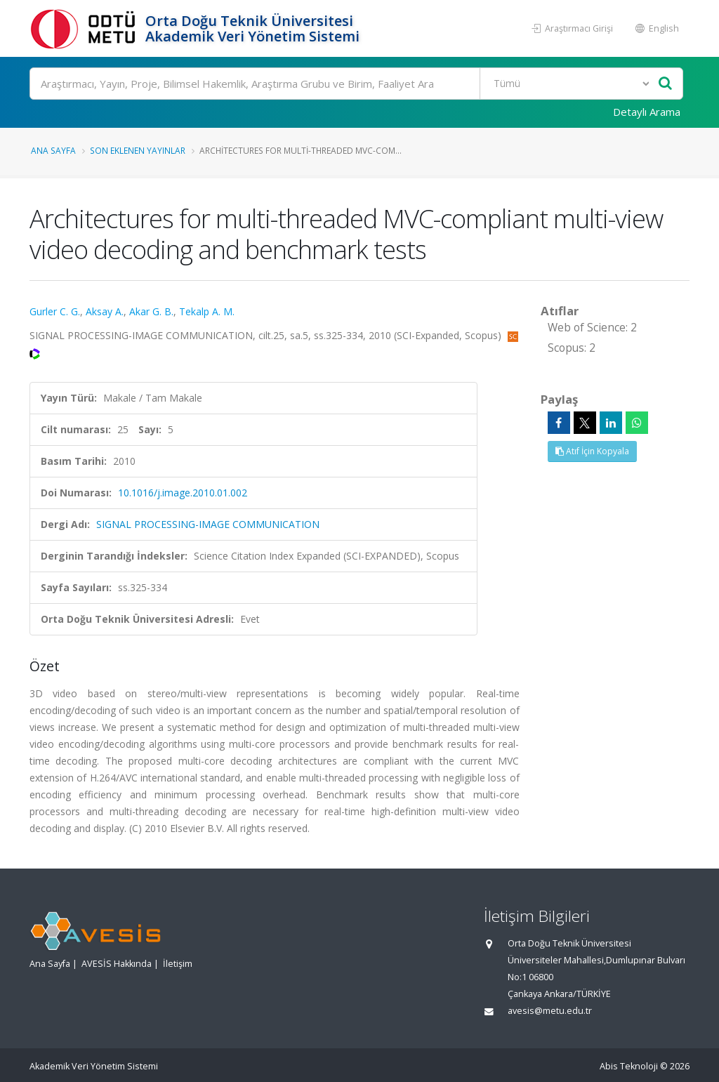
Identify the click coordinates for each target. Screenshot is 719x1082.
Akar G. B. (151, 311)
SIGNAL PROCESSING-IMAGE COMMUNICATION (207, 524)
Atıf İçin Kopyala (592, 451)
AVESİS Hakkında (116, 964)
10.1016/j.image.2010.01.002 (182, 492)
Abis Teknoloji (629, 1066)
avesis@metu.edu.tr (550, 1011)
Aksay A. (105, 311)
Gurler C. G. (54, 311)
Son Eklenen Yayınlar (137, 150)
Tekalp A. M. (207, 311)
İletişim (177, 964)
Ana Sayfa (53, 150)
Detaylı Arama (646, 112)
